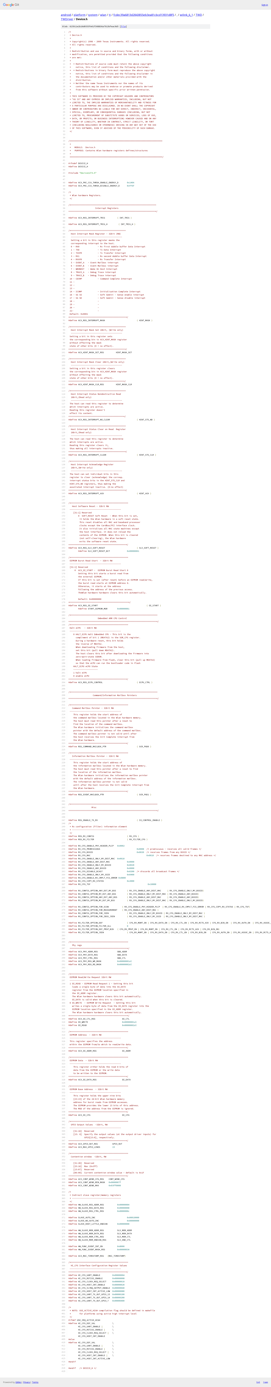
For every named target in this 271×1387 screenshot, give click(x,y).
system (93, 15)
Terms (35, 1382)
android (66, 15)
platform (80, 15)
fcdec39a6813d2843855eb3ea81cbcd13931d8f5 (143, 15)
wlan (103, 15)
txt (258, 1382)
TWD (199, 15)
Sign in (265, 4)
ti (110, 15)
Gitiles (18, 1382)
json (265, 1382)
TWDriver (67, 19)
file (123, 26)
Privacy (26, 1382)
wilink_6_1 (186, 15)
